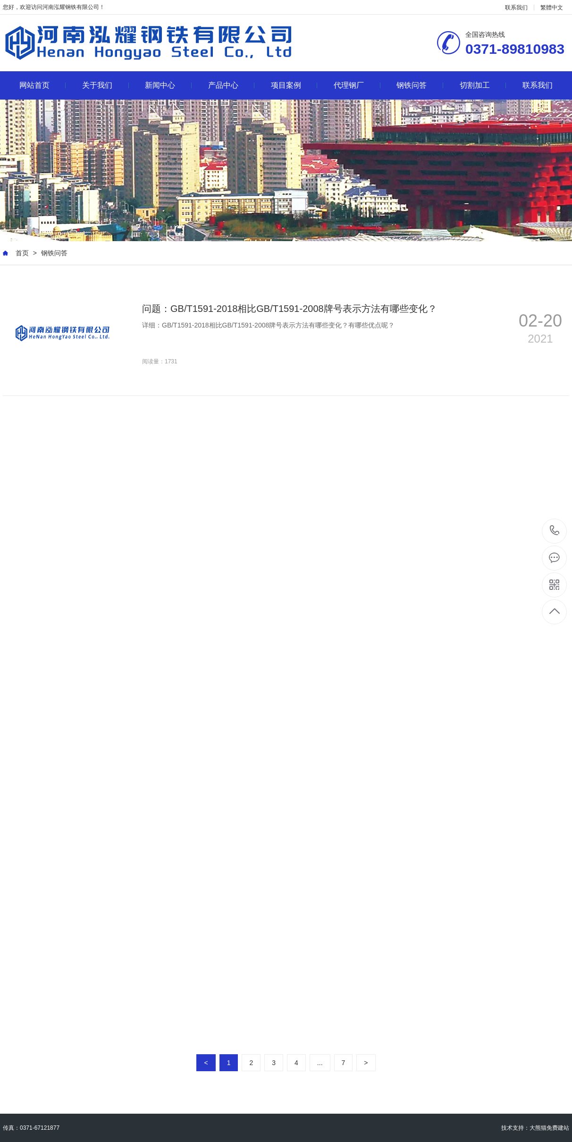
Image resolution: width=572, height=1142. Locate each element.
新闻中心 (168, 85)
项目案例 (294, 85)
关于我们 (105, 85)
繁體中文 (551, 7)
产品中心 (231, 85)
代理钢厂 (357, 85)
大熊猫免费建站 (549, 1128)
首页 (22, 253)
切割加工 (483, 85)
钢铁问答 (419, 85)
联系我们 (516, 7)
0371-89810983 (554, 531)
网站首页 (42, 85)
